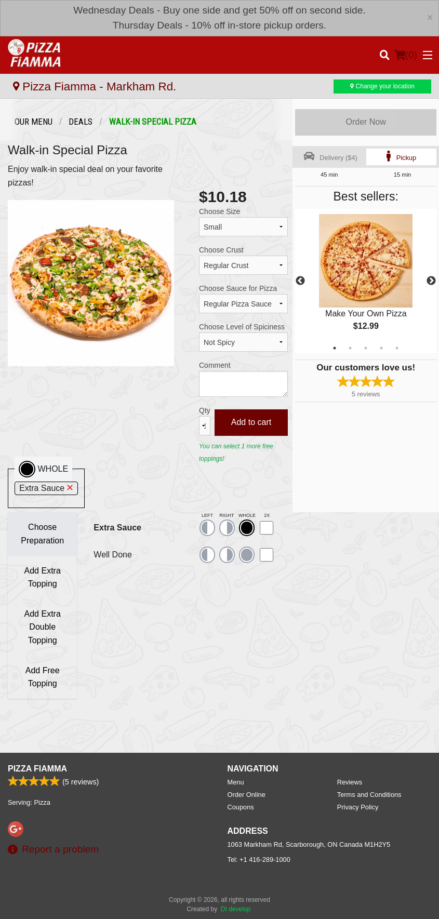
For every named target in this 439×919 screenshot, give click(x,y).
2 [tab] (350, 348)
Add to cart (251, 422)
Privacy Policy (358, 807)
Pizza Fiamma (37, 768)
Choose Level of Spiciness (242, 327)
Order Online (246, 794)
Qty (204, 410)
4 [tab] (381, 348)
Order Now (365, 121)
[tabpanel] (366, 281)
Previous (300, 281)
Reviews (349, 782)
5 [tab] (397, 348)
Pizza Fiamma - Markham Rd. (94, 86)
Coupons (241, 807)
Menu (236, 782)
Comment (215, 365)
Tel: (259, 859)
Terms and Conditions (369, 794)
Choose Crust (221, 250)
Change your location (382, 86)
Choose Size (219, 211)
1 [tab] (334, 348)
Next (431, 281)
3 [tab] (366, 348)
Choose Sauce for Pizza (238, 288)
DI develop (235, 909)
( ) (405, 55)
